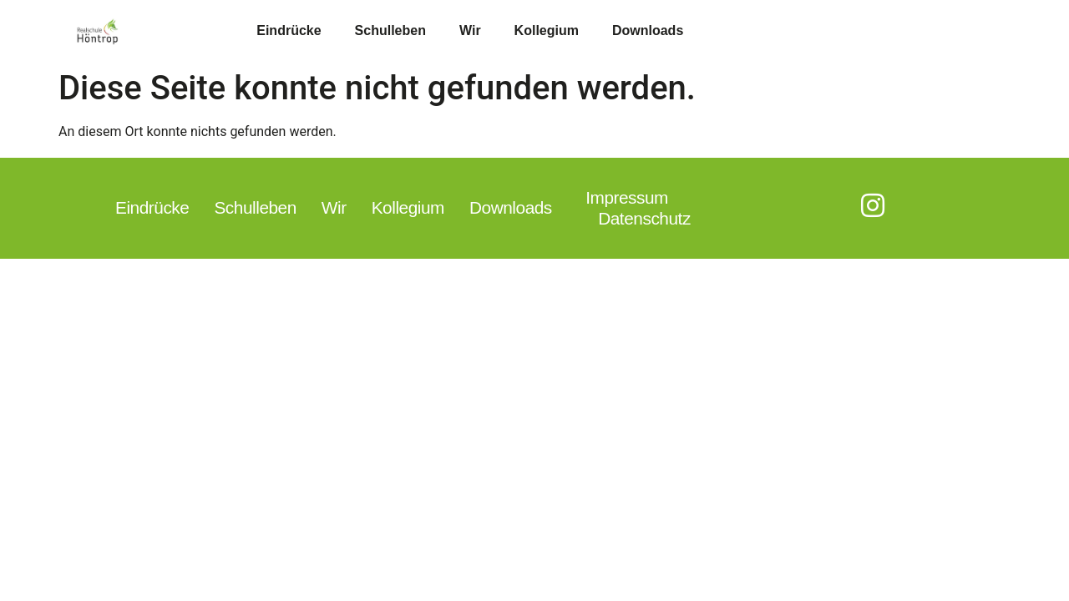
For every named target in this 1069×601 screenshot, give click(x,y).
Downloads (647, 30)
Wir (470, 30)
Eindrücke (288, 30)
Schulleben (390, 30)
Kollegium (546, 30)
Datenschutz (644, 218)
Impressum (626, 197)
